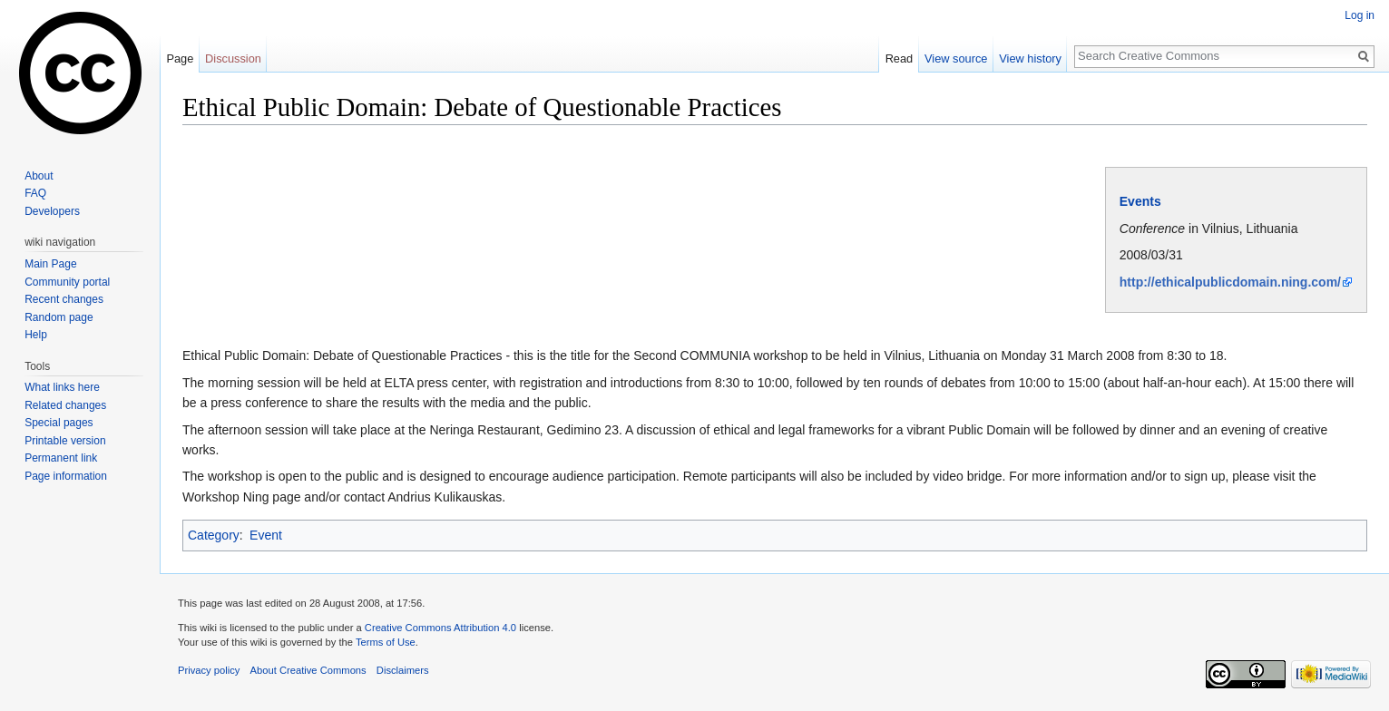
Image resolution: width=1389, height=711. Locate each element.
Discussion (233, 58)
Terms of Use (386, 642)
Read (899, 58)
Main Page (50, 264)
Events (1140, 201)
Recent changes (63, 299)
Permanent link (60, 458)
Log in (1359, 15)
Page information (65, 476)
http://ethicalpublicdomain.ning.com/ (1230, 282)
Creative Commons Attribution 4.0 (440, 627)
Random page (58, 317)
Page (179, 58)
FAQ (35, 193)
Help (35, 334)
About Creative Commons (308, 670)
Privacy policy (209, 670)
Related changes (65, 405)
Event (265, 535)
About (38, 176)
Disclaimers (403, 670)
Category (214, 535)
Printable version (64, 440)
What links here (62, 387)
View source (955, 58)
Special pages (58, 422)
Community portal (67, 282)
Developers (52, 211)
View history (1030, 58)
